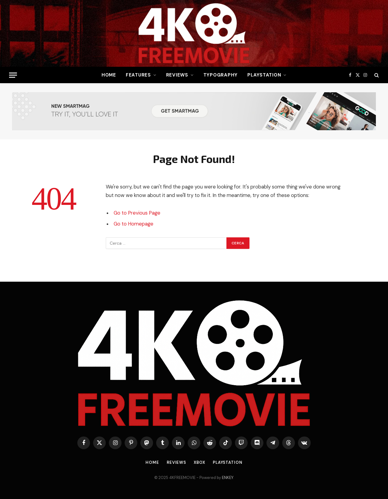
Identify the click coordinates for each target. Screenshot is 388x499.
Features (138, 75)
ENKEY (227, 477)
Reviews (177, 75)
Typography (220, 75)
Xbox (199, 462)
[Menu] (13, 75)
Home (109, 75)
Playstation (264, 75)
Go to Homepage (133, 224)
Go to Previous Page (137, 213)
